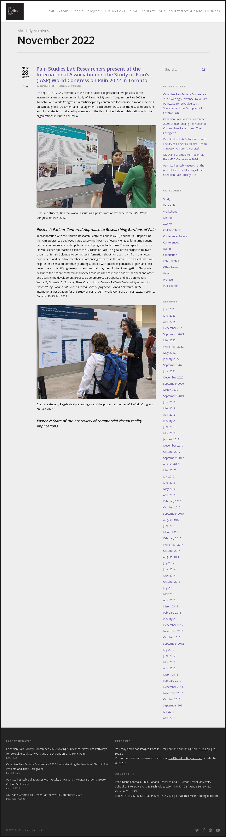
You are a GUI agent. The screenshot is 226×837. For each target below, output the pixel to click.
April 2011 (169, 718)
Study (166, 199)
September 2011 (173, 705)
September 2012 (173, 643)
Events (167, 248)
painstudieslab (47, 85)
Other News (170, 267)
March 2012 (170, 674)
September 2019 (173, 396)
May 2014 (169, 575)
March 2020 (170, 390)
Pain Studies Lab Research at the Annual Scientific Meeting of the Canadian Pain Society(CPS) (183, 170)
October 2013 (171, 581)
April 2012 (169, 668)
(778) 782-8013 (133, 796)
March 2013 (170, 606)
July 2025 (168, 309)
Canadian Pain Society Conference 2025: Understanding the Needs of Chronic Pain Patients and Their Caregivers (184, 126)
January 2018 (171, 439)
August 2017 (171, 464)
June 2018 (169, 427)
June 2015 (169, 526)
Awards (167, 224)
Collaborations (172, 230)
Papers (167, 273)
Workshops (170, 211)
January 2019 (171, 421)
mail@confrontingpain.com (201, 796)
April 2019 (169, 414)
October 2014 (171, 551)
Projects (94, 11)
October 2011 (171, 699)
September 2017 (173, 458)
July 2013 (168, 588)
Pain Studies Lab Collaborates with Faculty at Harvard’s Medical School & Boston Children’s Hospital (185, 143)
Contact (148, 11)
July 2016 (168, 476)
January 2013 (171, 619)
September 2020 (173, 383)
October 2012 (171, 637)
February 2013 (172, 612)
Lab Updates (171, 261)
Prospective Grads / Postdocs (197, 11)
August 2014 (171, 557)
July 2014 (168, 563)
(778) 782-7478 (163, 796)
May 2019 (169, 408)
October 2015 (171, 507)
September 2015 (173, 513)
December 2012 (173, 625)
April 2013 (169, 600)
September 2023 (173, 334)
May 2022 (169, 352)
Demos (167, 217)
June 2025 (169, 315)
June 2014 (169, 569)
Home (51, 11)
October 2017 (171, 452)
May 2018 (169, 433)
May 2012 (169, 662)
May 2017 (169, 470)
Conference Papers (175, 236)
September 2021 (173, 365)
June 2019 (169, 402)
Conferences (74, 85)
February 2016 (172, 501)
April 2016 (169, 495)
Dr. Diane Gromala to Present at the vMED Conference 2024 (183, 157)
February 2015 (172, 538)
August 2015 (171, 520)
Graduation (170, 255)
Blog (133, 11)
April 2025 (169, 322)
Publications (115, 11)
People (78, 11)
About (64, 11)
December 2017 (173, 445)
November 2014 (173, 544)
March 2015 (170, 532)
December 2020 (173, 377)
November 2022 (173, 346)
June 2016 (169, 482)
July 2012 (168, 650)
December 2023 (173, 328)
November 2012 (173, 631)
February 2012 (172, 680)
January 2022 (171, 359)
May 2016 (169, 489)
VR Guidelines (169, 11)
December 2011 (173, 687)
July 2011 (168, 711)
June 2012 (169, 656)
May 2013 (169, 594)
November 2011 (173, 693)
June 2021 (169, 371)
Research (62, 85)
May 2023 (169, 340)
